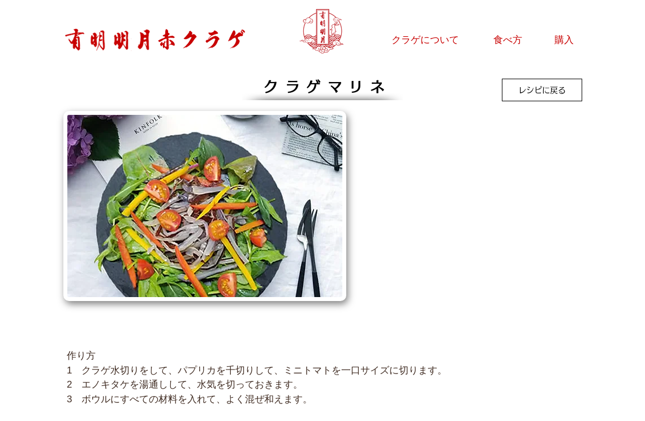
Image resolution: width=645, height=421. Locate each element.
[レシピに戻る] (542, 90)
